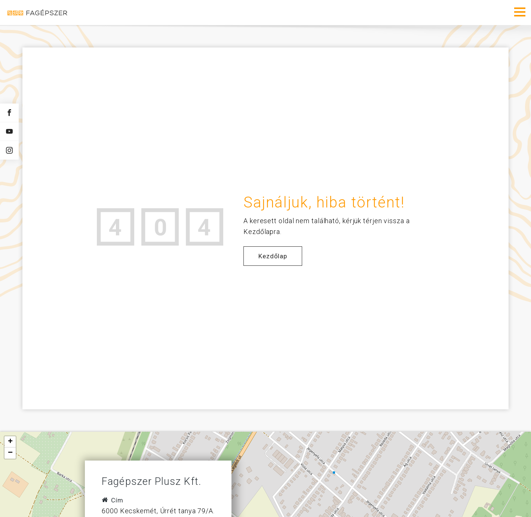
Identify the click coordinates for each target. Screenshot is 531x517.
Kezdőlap (272, 256)
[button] (10, 441)
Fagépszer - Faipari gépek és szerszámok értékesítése (37, 12)
